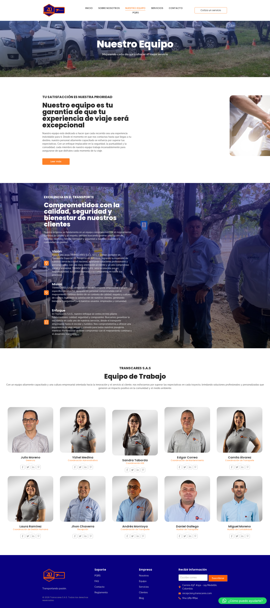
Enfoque (71, 292)
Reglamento (101, 592)
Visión (69, 257)
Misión (70, 276)
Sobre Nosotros (109, 8)
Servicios (157, 8)
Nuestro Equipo (135, 8)
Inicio (89, 8)
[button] (242, 600)
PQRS (136, 12)
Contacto (176, 8)
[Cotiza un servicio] (211, 10)
